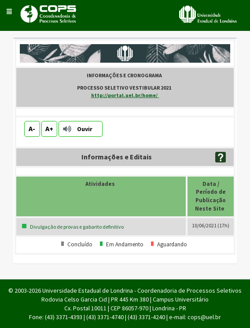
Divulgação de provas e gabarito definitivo (77, 226)
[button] (9, 11)
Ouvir (84, 129)
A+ (49, 128)
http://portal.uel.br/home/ (125, 95)
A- (32, 128)
